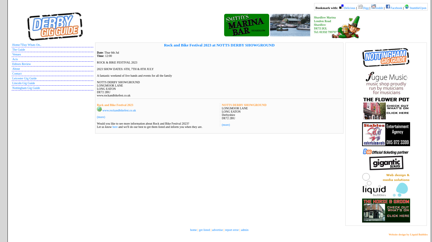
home (193, 230)
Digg (366, 8)
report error (232, 230)
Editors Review (21, 64)
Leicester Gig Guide (24, 78)
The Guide (18, 49)
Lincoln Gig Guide (23, 83)
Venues (16, 54)
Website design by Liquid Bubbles (408, 234)
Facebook (396, 8)
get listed (204, 230)
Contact (17, 73)
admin (244, 230)
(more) (226, 124)
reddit (379, 8)
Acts (15, 59)
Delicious (349, 8)
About (16, 68)
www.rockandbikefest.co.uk (119, 110)
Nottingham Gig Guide (26, 88)
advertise (217, 230)
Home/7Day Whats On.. (26, 44)
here (115, 126)
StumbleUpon (418, 8)
